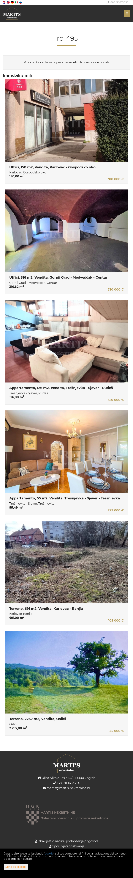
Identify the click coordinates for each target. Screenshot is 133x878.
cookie (49, 853)
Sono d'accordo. (15, 866)
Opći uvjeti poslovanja (68, 846)
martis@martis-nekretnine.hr (66, 788)
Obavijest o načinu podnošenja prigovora (68, 841)
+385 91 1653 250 (117, 2)
